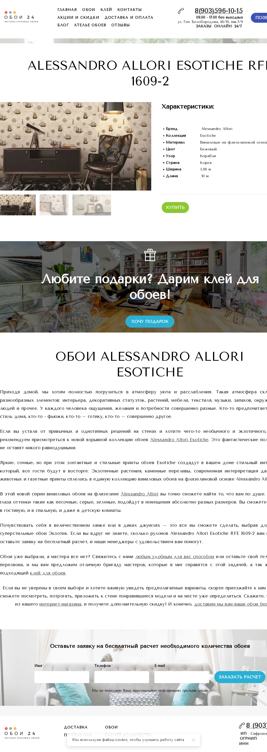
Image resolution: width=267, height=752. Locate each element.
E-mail (159, 666)
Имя (39, 666)
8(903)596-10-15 (219, 11)
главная (67, 10)
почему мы (78, 735)
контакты (129, 10)
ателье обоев (90, 25)
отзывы (120, 25)
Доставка (76, 727)
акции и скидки (78, 18)
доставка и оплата (129, 18)
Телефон (103, 666)
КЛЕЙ (106, 10)
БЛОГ (63, 25)
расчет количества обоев (128, 737)
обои (88, 10)
